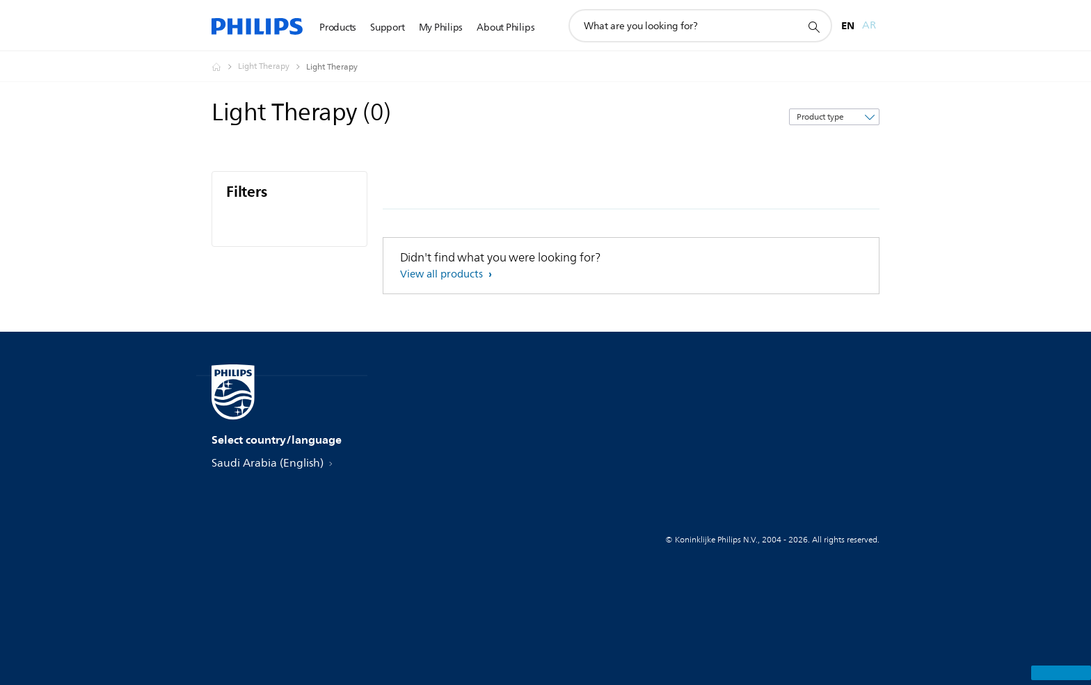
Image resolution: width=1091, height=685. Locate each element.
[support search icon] (813, 26)
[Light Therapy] (272, 66)
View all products (443, 274)
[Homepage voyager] (225, 66)
